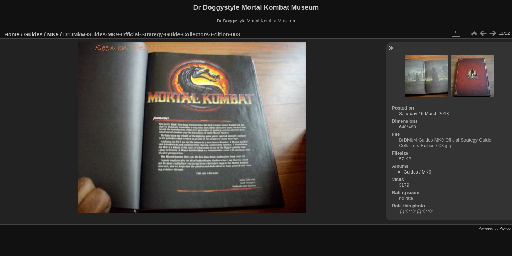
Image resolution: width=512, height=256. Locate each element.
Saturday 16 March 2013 (424, 113)
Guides (33, 34)
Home (12, 34)
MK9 (52, 34)
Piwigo (505, 228)
